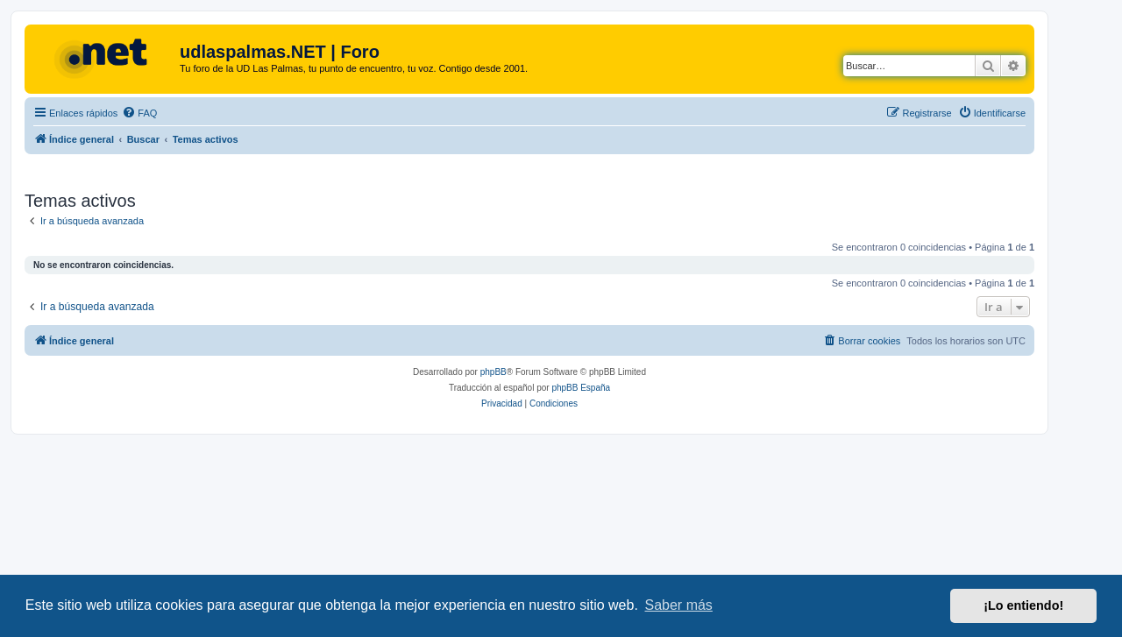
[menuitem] (139, 113)
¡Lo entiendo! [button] (1023, 605)
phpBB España (580, 388)
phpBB (493, 372)
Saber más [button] (679, 605)
